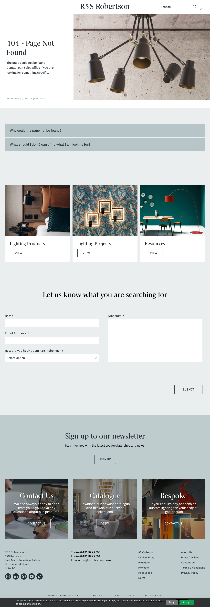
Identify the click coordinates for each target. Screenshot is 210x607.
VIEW (105, 523)
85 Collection (146, 552)
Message (116, 316)
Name (10, 316)
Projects (143, 567)
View (18, 253)
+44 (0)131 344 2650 (87, 552)
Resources (145, 572)
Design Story (146, 557)
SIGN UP (105, 459)
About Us (186, 552)
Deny (171, 602)
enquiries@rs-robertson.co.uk (92, 560)
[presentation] (133, 373)
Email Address (17, 333)
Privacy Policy (189, 572)
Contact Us (36, 523)
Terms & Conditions (193, 567)
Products (144, 562)
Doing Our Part (190, 557)
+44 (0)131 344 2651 (87, 556)
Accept (186, 602)
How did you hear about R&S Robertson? (34, 351)
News (141, 577)
